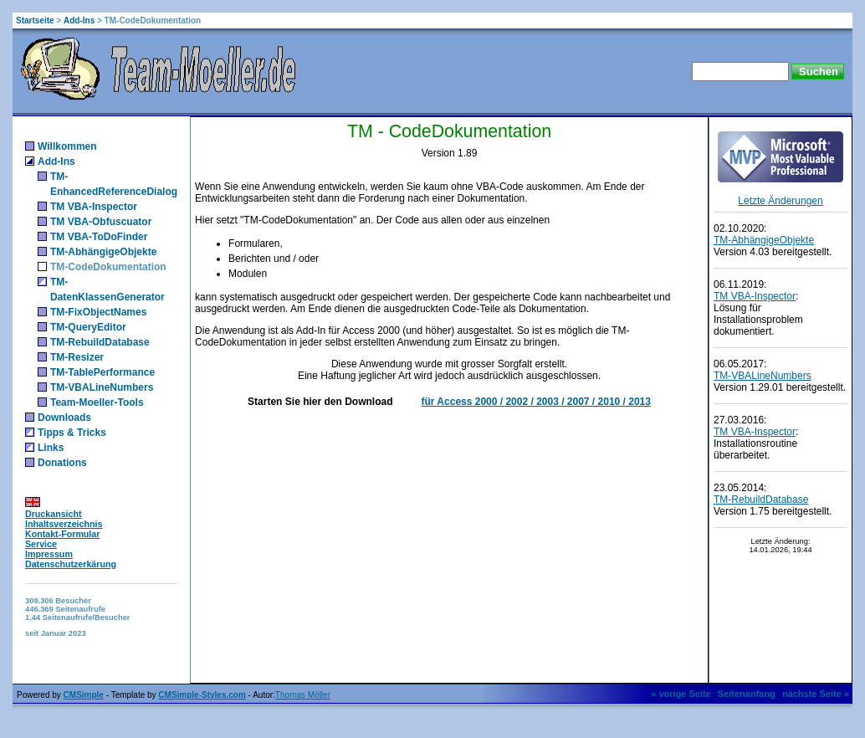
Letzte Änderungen (780, 201)
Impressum (49, 554)
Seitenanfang (746, 694)
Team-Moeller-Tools (97, 402)
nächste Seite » (815, 694)
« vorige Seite (681, 694)
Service (41, 544)
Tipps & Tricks (72, 432)
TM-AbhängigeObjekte (103, 252)
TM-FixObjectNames (98, 312)
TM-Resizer (77, 357)
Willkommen (67, 146)
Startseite (35, 20)
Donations (62, 463)
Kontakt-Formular (62, 534)
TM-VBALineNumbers (101, 387)
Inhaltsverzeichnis (63, 524)
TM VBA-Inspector (93, 207)
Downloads (64, 417)
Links (51, 448)
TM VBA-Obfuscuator (100, 222)
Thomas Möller (302, 695)
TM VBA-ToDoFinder (98, 237)
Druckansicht (53, 514)
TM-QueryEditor (88, 327)
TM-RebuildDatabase (100, 342)
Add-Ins (79, 20)
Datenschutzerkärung (70, 564)
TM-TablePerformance (102, 372)
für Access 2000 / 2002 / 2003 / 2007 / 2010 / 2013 (535, 401)
